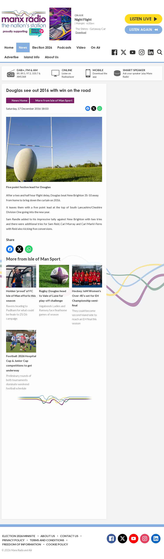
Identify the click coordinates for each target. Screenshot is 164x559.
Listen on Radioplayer (68, 75)
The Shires (82, 28)
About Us (51, 57)
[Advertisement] (71, 459)
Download (81, 32)
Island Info (32, 57)
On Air (95, 47)
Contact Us (69, 536)
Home (9, 47)
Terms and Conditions (47, 540)
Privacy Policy (13, 540)
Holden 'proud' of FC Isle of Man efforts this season (21, 283)
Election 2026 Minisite (18, 536)
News (23, 47)
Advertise (11, 57)
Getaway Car (98, 28)
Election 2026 (42, 47)
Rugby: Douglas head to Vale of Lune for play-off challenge (54, 283)
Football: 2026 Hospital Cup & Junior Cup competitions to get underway (21, 351)
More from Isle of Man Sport (53, 100)
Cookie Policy (57, 544)
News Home (19, 100)
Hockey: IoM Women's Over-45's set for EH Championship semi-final (87, 286)
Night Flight (83, 19)
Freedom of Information (21, 544)
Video (81, 47)
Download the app (100, 75)
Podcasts (64, 47)
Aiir (30, 550)
